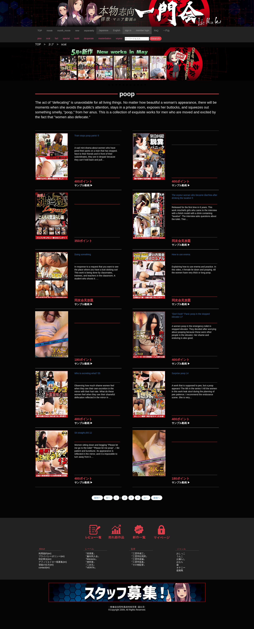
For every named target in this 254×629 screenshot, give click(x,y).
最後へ (156, 498)
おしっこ (180, 553)
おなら (179, 562)
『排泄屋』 (90, 553)
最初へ (97, 498)
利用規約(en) (45, 553)
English (116, 30)
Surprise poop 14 (180, 373)
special (66, 38)
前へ (108, 498)
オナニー (180, 567)
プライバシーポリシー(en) (52, 556)
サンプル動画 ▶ (83, 185)
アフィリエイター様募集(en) (53, 562)
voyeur (119, 38)
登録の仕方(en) (46, 564)
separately (89, 30)
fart (56, 38)
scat (48, 38)
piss (39, 38)
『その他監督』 (138, 564)
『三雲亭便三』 (138, 553)
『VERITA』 (91, 567)
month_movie (63, 30)
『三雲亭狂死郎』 (139, 556)
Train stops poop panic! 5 (86, 135)
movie (50, 30)
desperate (89, 38)
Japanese (103, 30)
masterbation (104, 38)
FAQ (156, 30)
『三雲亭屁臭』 (138, 562)
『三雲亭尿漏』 (138, 559)
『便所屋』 (90, 562)
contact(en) (44, 567)
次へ (146, 498)
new (77, 30)
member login (142, 30)
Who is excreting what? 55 (87, 373)
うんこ (179, 556)
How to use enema (181, 254)
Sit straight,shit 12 (83, 432)
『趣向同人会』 (92, 556)
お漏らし (180, 559)
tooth (76, 38)
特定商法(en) (45, 559)
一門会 (166, 30)
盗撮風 (179, 570)
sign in (128, 30)
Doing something (82, 254)
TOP (40, 30)
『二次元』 (90, 564)
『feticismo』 (91, 559)
